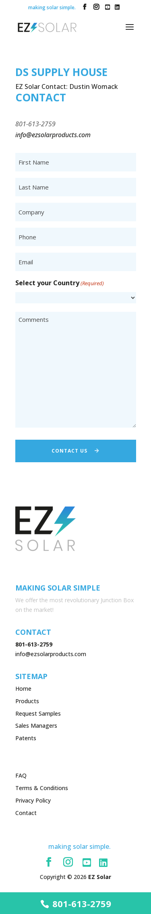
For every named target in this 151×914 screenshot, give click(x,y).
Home (23, 688)
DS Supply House (61, 72)
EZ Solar (99, 877)
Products (27, 701)
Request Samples (38, 713)
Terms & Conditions (41, 788)
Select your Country (59, 283)
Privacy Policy (33, 800)
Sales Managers (36, 725)
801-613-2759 (81, 904)
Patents (25, 738)
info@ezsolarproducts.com (50, 654)
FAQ (21, 775)
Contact (26, 813)
